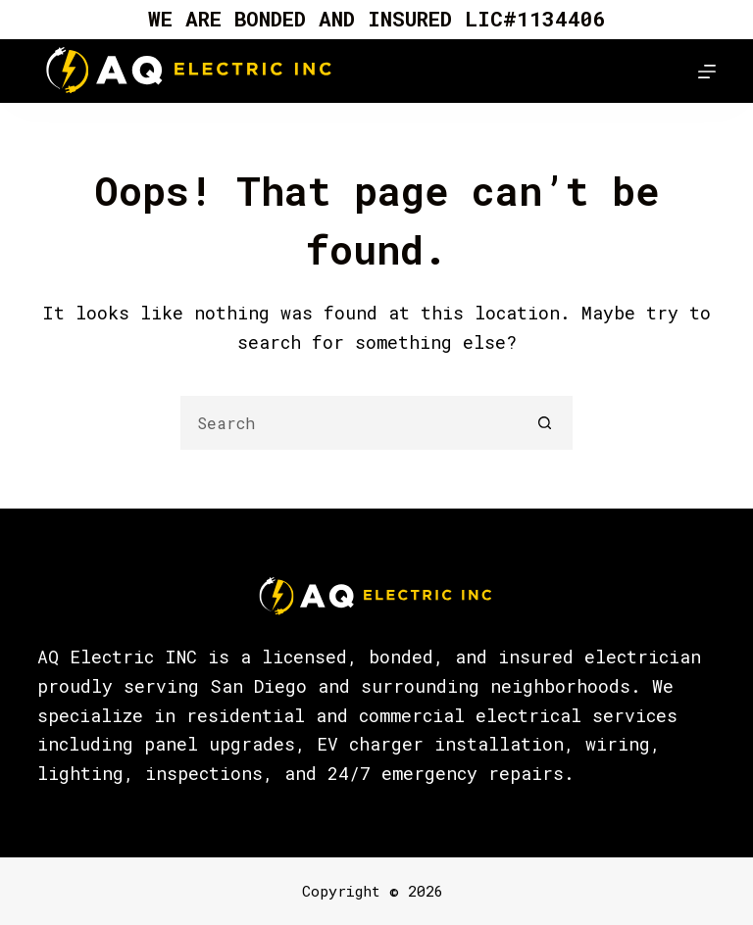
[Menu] (707, 71)
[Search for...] (349, 423)
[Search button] (546, 423)
